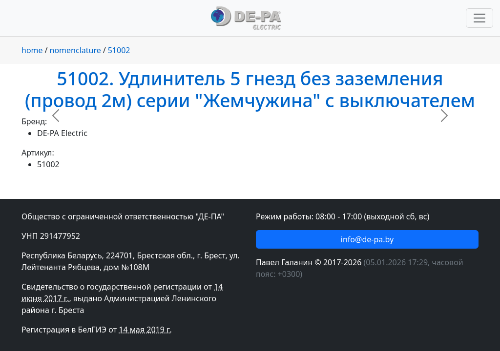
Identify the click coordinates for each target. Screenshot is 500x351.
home (32, 50)
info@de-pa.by (367, 239)
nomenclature (75, 50)
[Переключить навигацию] (479, 18)
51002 (119, 50)
